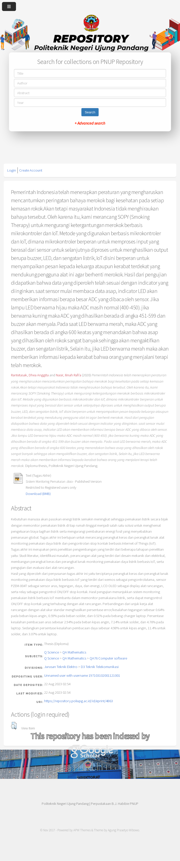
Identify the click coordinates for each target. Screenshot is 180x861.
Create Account (30, 170)
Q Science (51, 652)
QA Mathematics (74, 652)
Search (90, 112)
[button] (14, 725)
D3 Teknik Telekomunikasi (100, 666)
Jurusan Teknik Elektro (60, 666)
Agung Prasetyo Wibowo (123, 830)
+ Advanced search (90, 123)
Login (11, 170)
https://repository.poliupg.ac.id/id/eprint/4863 (78, 701)
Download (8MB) (38, 493)
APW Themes (82, 830)
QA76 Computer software (108, 658)
